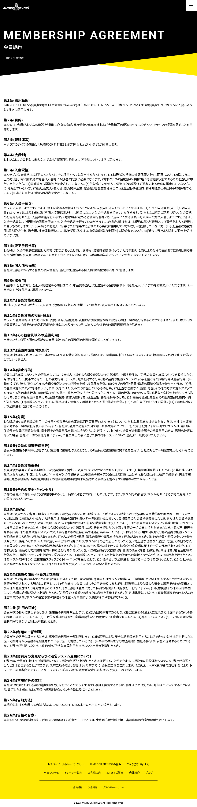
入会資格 (92, 787)
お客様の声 (94, 772)
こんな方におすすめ (138, 764)
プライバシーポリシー (113, 787)
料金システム (51, 772)
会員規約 (77, 787)
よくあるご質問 (114, 772)
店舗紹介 (134, 772)
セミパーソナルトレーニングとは (66, 764)
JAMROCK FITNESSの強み (105, 764)
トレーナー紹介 (73, 772)
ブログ (149, 772)
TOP (7, 58)
